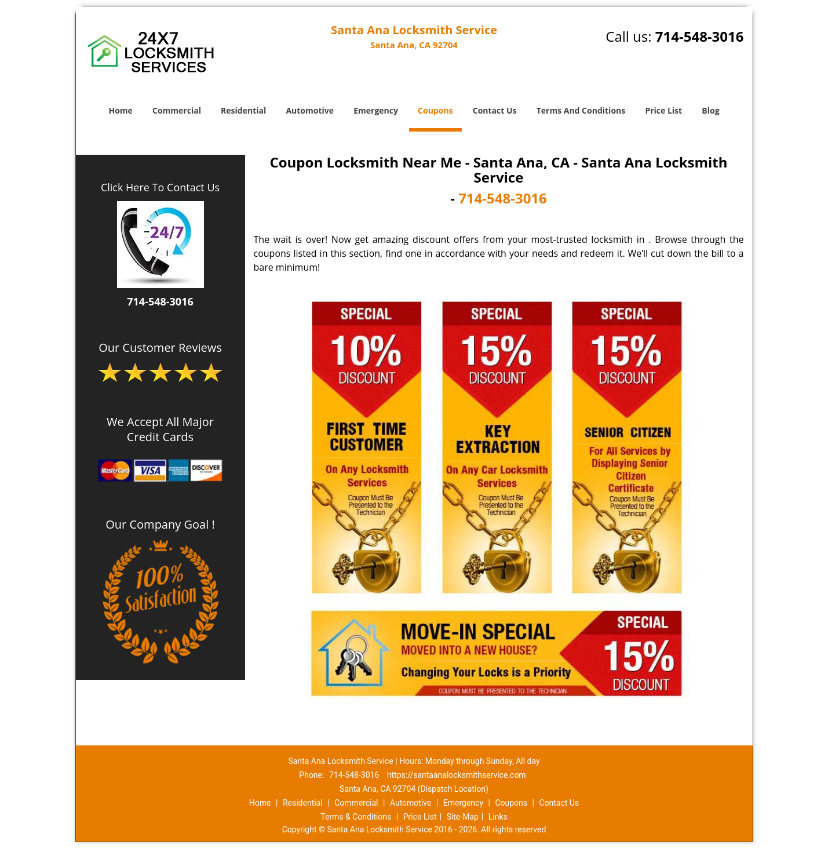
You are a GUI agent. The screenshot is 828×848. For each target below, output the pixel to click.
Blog (710, 110)
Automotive (310, 110)
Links (498, 816)
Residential (243, 110)
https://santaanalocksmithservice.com (456, 775)
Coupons (435, 110)
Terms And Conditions (581, 110)
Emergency (375, 110)
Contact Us (495, 110)
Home (120, 110)
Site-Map (463, 816)
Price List (663, 110)
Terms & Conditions (355, 816)
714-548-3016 (699, 36)
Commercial (176, 110)
